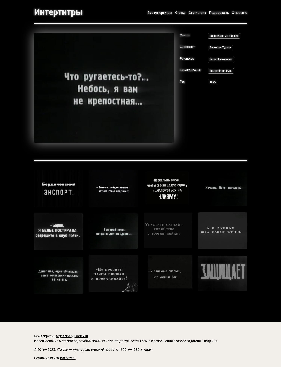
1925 (213, 84)
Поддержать (219, 13)
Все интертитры (160, 13)
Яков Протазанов (222, 60)
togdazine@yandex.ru (72, 336)
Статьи (180, 13)
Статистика (197, 13)
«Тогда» (62, 349)
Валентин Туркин (221, 48)
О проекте (239, 13)
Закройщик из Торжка (225, 36)
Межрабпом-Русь (222, 72)
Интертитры (60, 11)
